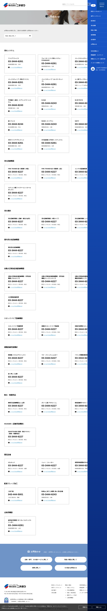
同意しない (99, 607)
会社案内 (99, 588)
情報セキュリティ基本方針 (87, 591)
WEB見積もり (83, 586)
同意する (85, 607)
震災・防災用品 (71, 593)
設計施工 (53, 591)
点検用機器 (70, 598)
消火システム (70, 588)
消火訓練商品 (70, 591)
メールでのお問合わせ (16, 68)
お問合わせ (100, 591)
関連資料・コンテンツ (86, 588)
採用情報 (99, 586)
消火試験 (53, 593)
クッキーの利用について (86, 593)
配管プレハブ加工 (72, 596)
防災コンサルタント (56, 586)
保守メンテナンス (56, 588)
